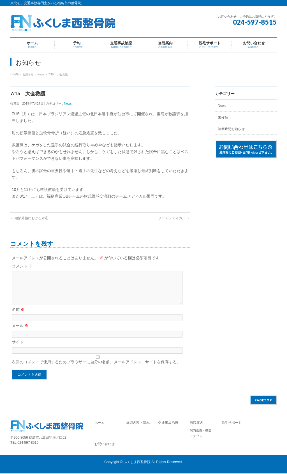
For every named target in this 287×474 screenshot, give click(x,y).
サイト (18, 348)
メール (20, 332)
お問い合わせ (104, 445)
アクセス (196, 436)
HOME (14, 74)
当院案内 (196, 423)
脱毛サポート (233, 423)
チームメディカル (174, 218)
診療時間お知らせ (231, 129)
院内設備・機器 (200, 431)
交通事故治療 (168, 423)
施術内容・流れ (138, 423)
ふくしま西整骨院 (137, 462)
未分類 (223, 117)
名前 (18, 316)
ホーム (99, 423)
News (41, 74)
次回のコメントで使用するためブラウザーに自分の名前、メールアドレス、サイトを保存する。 (96, 368)
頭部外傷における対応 (29, 218)
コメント (22, 266)
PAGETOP (263, 401)
